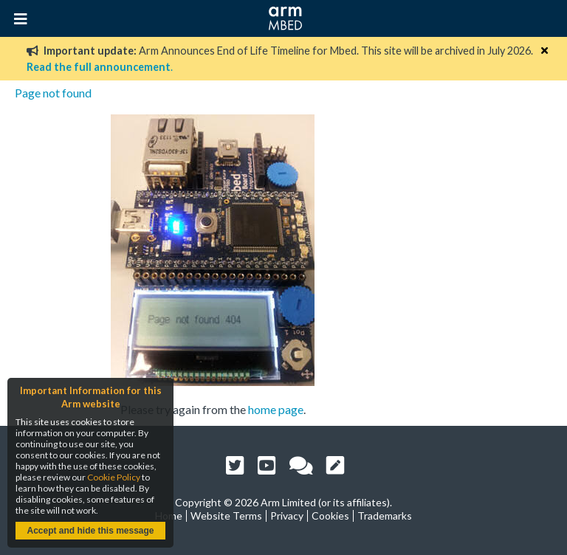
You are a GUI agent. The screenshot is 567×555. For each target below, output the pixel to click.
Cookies (330, 515)
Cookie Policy (113, 477)
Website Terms (226, 515)
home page (275, 409)
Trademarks (384, 515)
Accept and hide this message (90, 530)
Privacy (286, 515)
